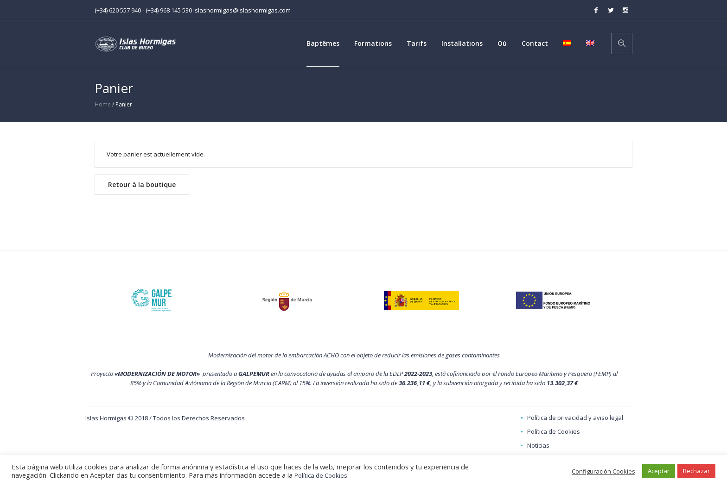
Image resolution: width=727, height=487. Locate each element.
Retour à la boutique (142, 184)
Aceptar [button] (659, 471)
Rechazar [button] (696, 471)
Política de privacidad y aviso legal (575, 417)
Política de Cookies (320, 475)
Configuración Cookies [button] (603, 471)
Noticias (538, 445)
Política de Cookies (553, 431)
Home (103, 104)
